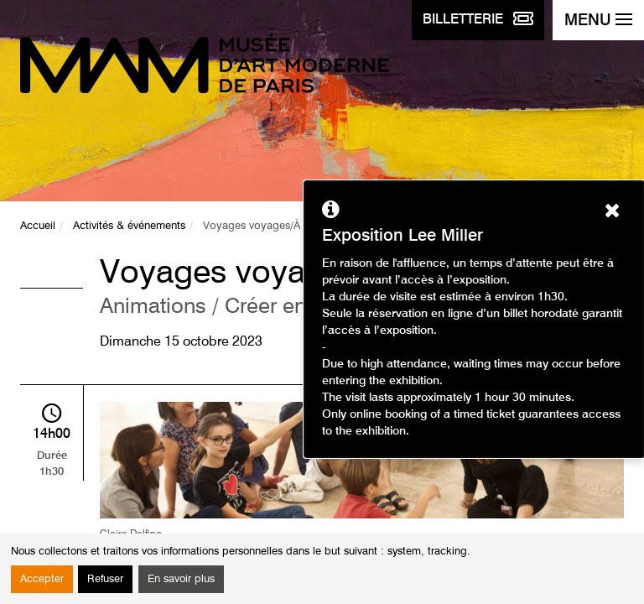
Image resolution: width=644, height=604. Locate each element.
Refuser (105, 579)
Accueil (37, 226)
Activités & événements (129, 226)
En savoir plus (181, 579)
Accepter (42, 579)
